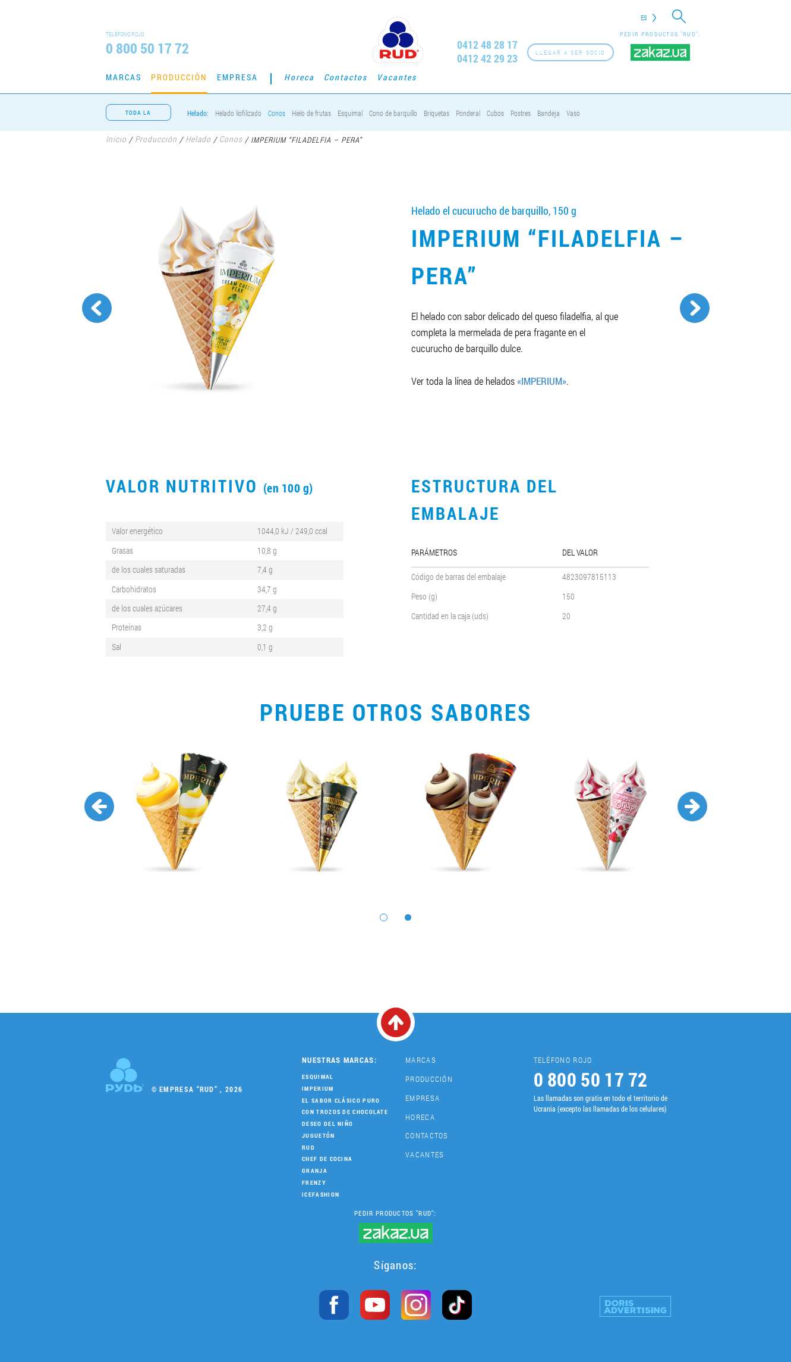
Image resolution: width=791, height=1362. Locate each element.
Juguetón (318, 1136)
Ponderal (468, 113)
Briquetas (436, 113)
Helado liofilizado (238, 113)
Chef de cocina (327, 1159)
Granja (314, 1171)
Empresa (237, 77)
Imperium (317, 1089)
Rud (308, 1147)
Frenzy (314, 1183)
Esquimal (350, 113)
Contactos (345, 77)
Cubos (495, 113)
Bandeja (548, 113)
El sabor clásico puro (341, 1100)
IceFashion (320, 1194)
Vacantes (397, 77)
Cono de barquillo (393, 113)
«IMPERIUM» (541, 381)
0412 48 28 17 (487, 45)
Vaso (573, 113)
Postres (520, 113)
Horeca (299, 77)
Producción (179, 77)
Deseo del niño (327, 1124)
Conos (276, 113)
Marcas (123, 77)
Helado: (198, 113)
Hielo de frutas (311, 113)
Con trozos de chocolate (345, 1112)
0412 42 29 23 (487, 58)
